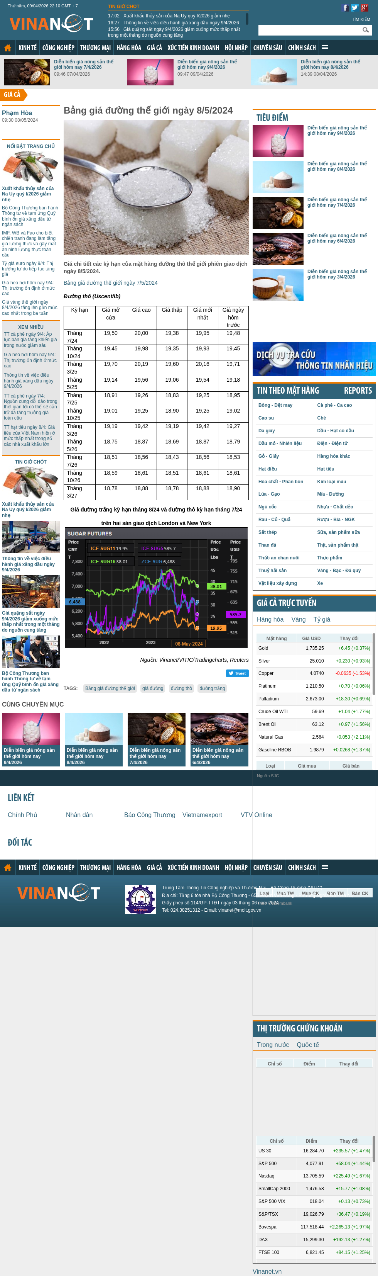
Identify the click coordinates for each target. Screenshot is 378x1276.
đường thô (181, 688)
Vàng (298, 619)
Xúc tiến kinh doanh (193, 48)
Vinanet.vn (267, 1271)
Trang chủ (8, 47)
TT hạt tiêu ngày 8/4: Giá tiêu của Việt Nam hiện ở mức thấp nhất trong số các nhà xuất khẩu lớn (29, 436)
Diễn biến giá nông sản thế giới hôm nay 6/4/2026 (217, 756)
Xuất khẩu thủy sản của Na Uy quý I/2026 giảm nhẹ (169, 16)
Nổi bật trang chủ (31, 146)
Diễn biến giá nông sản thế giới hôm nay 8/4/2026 (330, 64)
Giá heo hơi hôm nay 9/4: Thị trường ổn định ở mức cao (28, 288)
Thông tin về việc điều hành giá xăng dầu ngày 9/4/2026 (173, 22)
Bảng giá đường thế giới (110, 688)
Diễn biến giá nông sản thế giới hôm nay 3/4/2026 (337, 274)
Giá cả (154, 48)
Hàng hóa (128, 48)
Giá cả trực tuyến (286, 603)
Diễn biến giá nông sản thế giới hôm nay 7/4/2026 (83, 64)
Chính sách (302, 48)
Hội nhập (236, 48)
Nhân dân (79, 815)
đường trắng (212, 688)
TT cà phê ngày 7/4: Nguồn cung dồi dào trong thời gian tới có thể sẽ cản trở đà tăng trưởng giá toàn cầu (30, 407)
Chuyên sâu (267, 48)
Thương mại (95, 48)
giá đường (152, 688)
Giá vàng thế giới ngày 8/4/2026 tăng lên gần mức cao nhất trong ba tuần (29, 307)
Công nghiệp (58, 48)
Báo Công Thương (150, 815)
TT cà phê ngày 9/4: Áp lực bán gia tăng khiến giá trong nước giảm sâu (30, 339)
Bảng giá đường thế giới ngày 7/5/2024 (111, 283)
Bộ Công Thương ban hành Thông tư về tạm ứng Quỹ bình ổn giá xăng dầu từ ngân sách (30, 216)
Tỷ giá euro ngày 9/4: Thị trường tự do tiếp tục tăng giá (28, 269)
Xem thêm (325, 47)
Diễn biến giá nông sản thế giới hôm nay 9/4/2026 (207, 64)
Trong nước (273, 1045)
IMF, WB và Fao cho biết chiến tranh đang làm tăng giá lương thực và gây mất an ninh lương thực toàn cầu (29, 244)
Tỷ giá (322, 619)
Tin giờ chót (124, 6)
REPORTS (358, 391)
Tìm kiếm (361, 19)
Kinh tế (28, 48)
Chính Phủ (22, 815)
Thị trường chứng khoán (300, 1029)
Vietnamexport (202, 815)
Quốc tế (308, 1045)
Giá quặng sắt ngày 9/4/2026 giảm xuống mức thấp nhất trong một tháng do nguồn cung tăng (174, 32)
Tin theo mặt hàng (288, 391)
